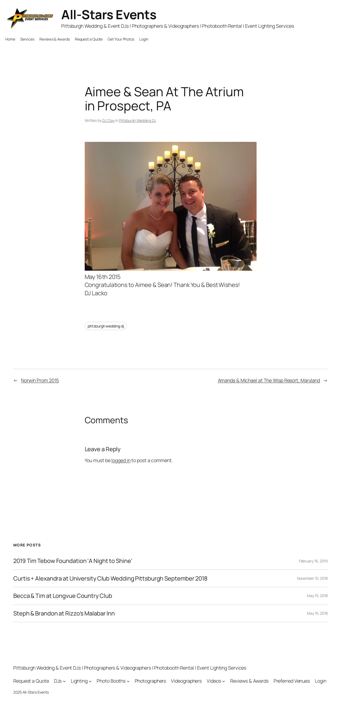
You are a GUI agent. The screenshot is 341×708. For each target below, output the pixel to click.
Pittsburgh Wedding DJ (137, 120)
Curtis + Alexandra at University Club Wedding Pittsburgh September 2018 (110, 578)
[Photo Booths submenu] (128, 681)
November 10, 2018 (312, 578)
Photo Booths (111, 681)
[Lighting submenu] (90, 681)
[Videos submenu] (223, 681)
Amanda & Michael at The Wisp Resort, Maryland (269, 380)
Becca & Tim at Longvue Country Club (62, 596)
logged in (120, 460)
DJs (58, 681)
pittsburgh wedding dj (106, 326)
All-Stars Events (108, 14)
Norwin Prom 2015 (40, 380)
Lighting (79, 681)
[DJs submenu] (64, 681)
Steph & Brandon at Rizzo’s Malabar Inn (64, 613)
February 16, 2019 (313, 560)
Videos (214, 681)
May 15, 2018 (317, 595)
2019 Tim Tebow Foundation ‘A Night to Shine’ (72, 561)
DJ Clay (108, 120)
